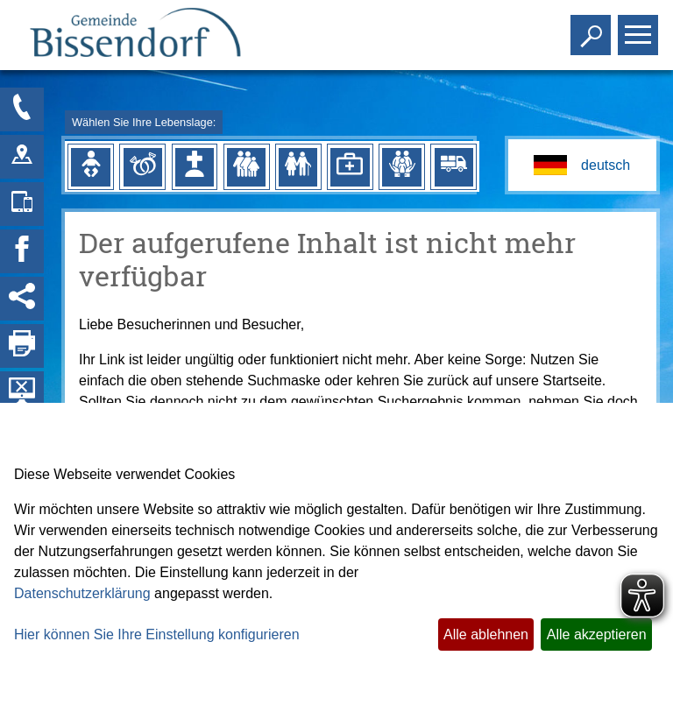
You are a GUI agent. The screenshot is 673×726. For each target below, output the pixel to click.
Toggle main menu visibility (640, 27)
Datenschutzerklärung (82, 593)
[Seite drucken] (22, 346)
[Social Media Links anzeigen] (22, 299)
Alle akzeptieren (597, 634)
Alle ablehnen (485, 634)
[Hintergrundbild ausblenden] (22, 393)
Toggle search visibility (592, 27)
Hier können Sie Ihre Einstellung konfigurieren (157, 634)
